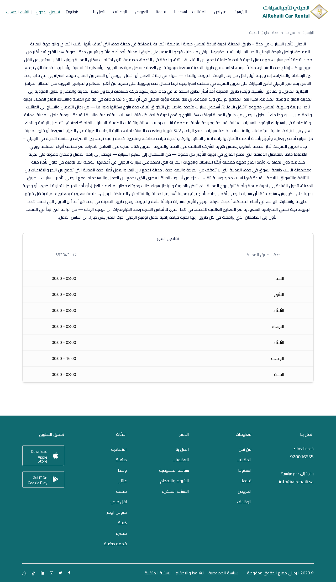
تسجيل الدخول (48, 12)
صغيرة (121, 460)
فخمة (121, 491)
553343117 (66, 255)
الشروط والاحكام (174, 481)
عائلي (122, 481)
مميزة (121, 533)
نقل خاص (119, 502)
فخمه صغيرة (115, 544)
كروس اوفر (117, 512)
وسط (122, 470)
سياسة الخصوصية (174, 470)
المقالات (199, 11)
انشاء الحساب (17, 12)
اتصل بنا (99, 11)
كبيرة (122, 523)
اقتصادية (119, 449)
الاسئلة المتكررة (175, 491)
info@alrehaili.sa (296, 481)
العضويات (180, 460)
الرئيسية (308, 32)
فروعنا (290, 32)
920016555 (302, 456)
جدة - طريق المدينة (264, 255)
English (72, 12)
